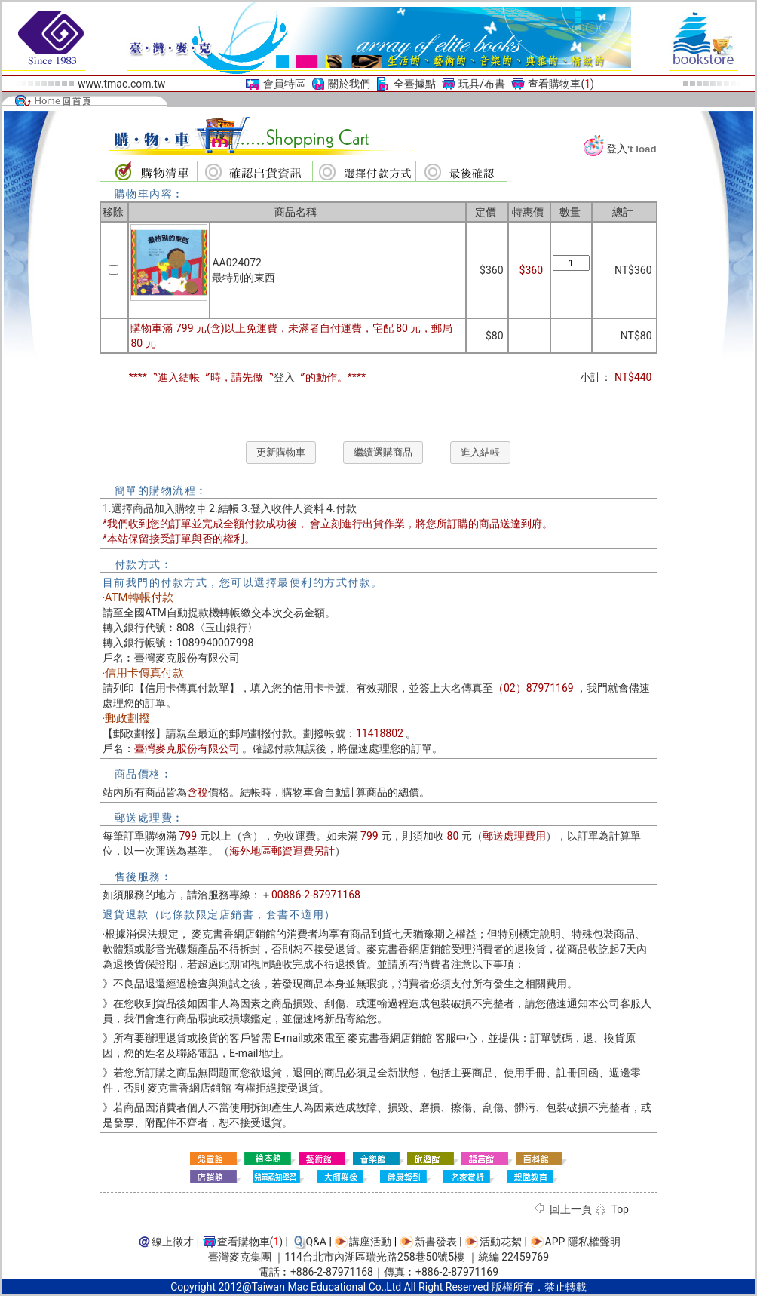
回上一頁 (571, 1209)
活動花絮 (501, 1242)
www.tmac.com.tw (121, 84)
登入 (616, 149)
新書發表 (436, 1242)
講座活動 (370, 1242)
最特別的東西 (243, 278)
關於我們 (349, 84)
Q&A (316, 1242)
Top (620, 1209)
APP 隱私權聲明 (583, 1242)
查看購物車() (561, 84)
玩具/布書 (481, 84)
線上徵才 (173, 1242)
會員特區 (284, 84)
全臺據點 (415, 84)
